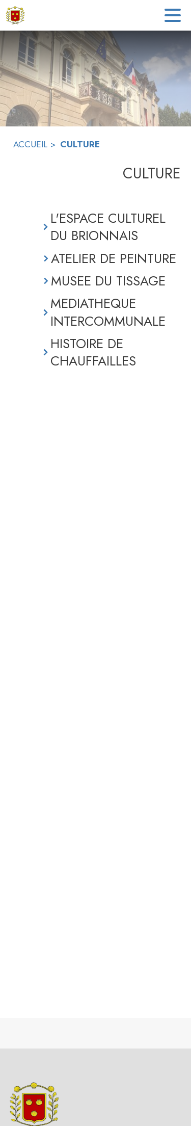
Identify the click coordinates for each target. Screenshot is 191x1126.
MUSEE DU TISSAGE (108, 281)
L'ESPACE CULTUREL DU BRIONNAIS (108, 227)
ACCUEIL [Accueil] (30, 144)
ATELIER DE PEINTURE (113, 258)
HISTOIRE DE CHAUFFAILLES (93, 352)
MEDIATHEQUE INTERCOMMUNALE (108, 312)
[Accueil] (15, 15)
